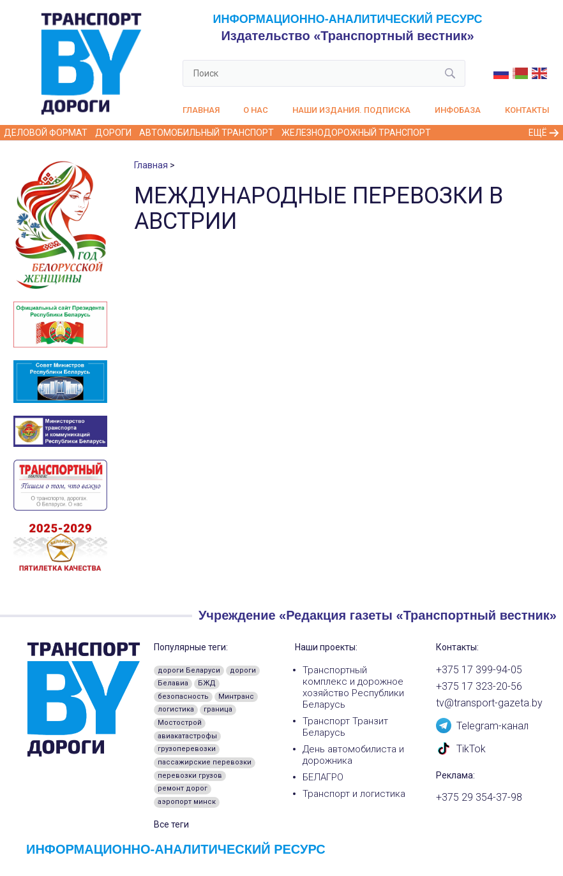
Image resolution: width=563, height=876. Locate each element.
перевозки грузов (190, 775)
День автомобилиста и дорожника (353, 754)
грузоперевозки (187, 749)
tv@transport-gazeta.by (489, 703)
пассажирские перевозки (204, 762)
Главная (201, 110)
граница (218, 709)
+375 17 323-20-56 (479, 686)
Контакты (527, 110)
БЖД (207, 683)
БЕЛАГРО (323, 777)
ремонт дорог (182, 788)
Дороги (113, 133)
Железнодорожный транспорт (356, 133)
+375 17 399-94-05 (479, 670)
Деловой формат (45, 133)
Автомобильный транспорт (206, 133)
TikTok (461, 748)
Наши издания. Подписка (351, 110)
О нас (255, 110)
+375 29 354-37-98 (479, 797)
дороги (243, 670)
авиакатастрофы (187, 736)
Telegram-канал (482, 725)
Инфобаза (458, 110)
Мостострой (180, 723)
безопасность (183, 696)
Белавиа (173, 683)
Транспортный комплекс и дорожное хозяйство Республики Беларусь (353, 687)
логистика (176, 709)
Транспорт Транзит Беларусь (345, 726)
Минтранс (236, 696)
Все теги (171, 824)
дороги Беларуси (189, 670)
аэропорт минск (187, 802)
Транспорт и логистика (354, 793)
